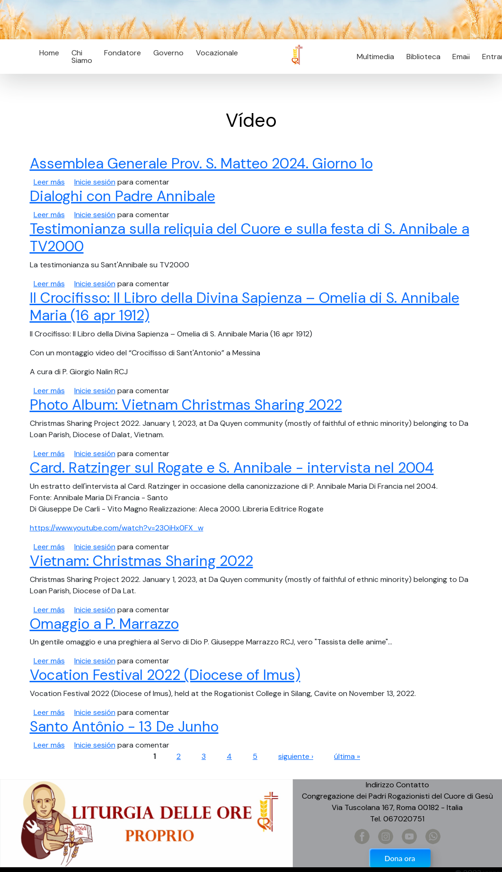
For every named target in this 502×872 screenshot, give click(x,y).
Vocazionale (217, 53)
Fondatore (122, 53)
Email (459, 57)
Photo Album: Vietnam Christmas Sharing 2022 (186, 405)
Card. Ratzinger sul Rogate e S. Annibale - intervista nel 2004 (232, 467)
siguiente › (295, 756)
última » (347, 756)
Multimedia (375, 57)
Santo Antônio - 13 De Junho (124, 726)
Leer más (49, 182)
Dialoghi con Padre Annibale (122, 196)
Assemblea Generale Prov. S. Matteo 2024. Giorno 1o (201, 163)
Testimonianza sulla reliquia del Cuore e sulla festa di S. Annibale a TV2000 (249, 238)
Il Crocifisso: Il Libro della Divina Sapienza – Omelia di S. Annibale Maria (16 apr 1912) (244, 307)
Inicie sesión (94, 182)
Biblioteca (423, 57)
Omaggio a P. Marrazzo (104, 624)
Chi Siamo (81, 56)
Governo (168, 53)
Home (49, 53)
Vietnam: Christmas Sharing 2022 (141, 561)
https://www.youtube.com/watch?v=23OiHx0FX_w (116, 528)
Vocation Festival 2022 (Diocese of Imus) (165, 675)
